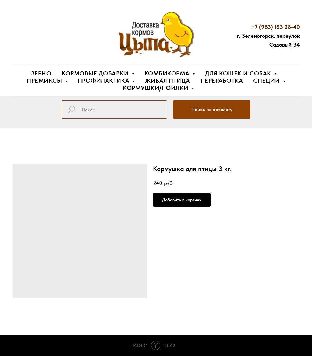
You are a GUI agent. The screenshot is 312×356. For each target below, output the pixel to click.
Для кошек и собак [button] (239, 73)
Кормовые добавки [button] (96, 73)
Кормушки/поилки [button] (156, 88)
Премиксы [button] (45, 80)
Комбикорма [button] (167, 73)
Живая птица (167, 80)
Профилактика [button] (104, 80)
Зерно (41, 73)
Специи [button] (267, 80)
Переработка (221, 80)
